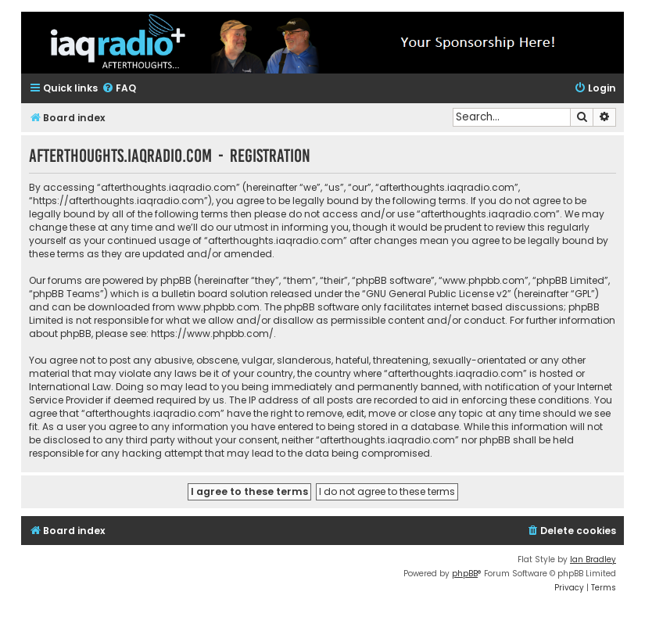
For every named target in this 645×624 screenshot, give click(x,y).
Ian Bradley (593, 559)
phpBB (465, 573)
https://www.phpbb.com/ (212, 333)
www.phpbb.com (218, 307)
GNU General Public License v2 (436, 293)
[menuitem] (119, 88)
